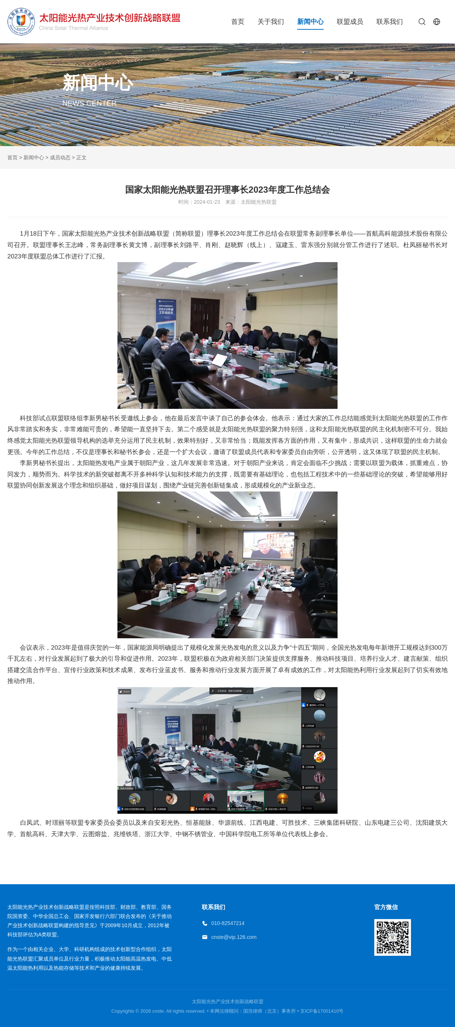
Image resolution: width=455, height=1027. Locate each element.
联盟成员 (350, 21)
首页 (237, 21)
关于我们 (271, 21)
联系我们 (389, 21)
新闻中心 (310, 21)
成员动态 (60, 157)
